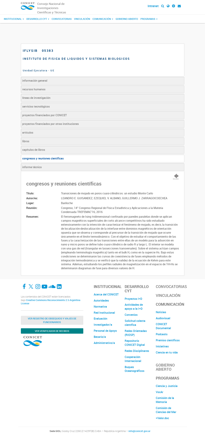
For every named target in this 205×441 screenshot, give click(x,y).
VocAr (159, 392)
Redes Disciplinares (137, 351)
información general (34, 81)
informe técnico (32, 167)
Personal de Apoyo (105, 331)
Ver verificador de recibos (52, 331)
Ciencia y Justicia (167, 386)
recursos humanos (33, 89)
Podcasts (161, 334)
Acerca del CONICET (106, 294)
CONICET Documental (163, 326)
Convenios (131, 315)
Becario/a (100, 337)
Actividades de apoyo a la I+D (134, 307)
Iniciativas (162, 346)
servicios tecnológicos (36, 106)
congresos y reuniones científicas (43, 158)
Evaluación (100, 318)
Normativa (100, 306)
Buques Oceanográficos (134, 369)
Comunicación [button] (103, 18)
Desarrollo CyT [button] (37, 18)
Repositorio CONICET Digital (135, 343)
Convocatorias (62, 18)
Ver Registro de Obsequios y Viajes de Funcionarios (52, 320)
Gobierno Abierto (127, 18)
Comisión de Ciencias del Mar (166, 410)
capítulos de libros (33, 150)
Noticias (161, 312)
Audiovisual (163, 318)
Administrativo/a (104, 343)
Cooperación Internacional (133, 359)
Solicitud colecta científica (135, 323)
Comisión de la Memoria (165, 400)
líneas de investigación (36, 98)
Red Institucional (104, 313)
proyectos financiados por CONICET (44, 115)
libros (25, 141)
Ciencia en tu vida (167, 352)
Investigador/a (103, 325)
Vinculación (82, 18)
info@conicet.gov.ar (139, 431)
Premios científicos (168, 340)
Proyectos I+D (133, 299)
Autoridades (101, 300)
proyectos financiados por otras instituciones (50, 124)
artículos (27, 132)
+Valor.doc (162, 418)
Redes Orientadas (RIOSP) (136, 333)
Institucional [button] (14, 18)
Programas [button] (149, 18)
